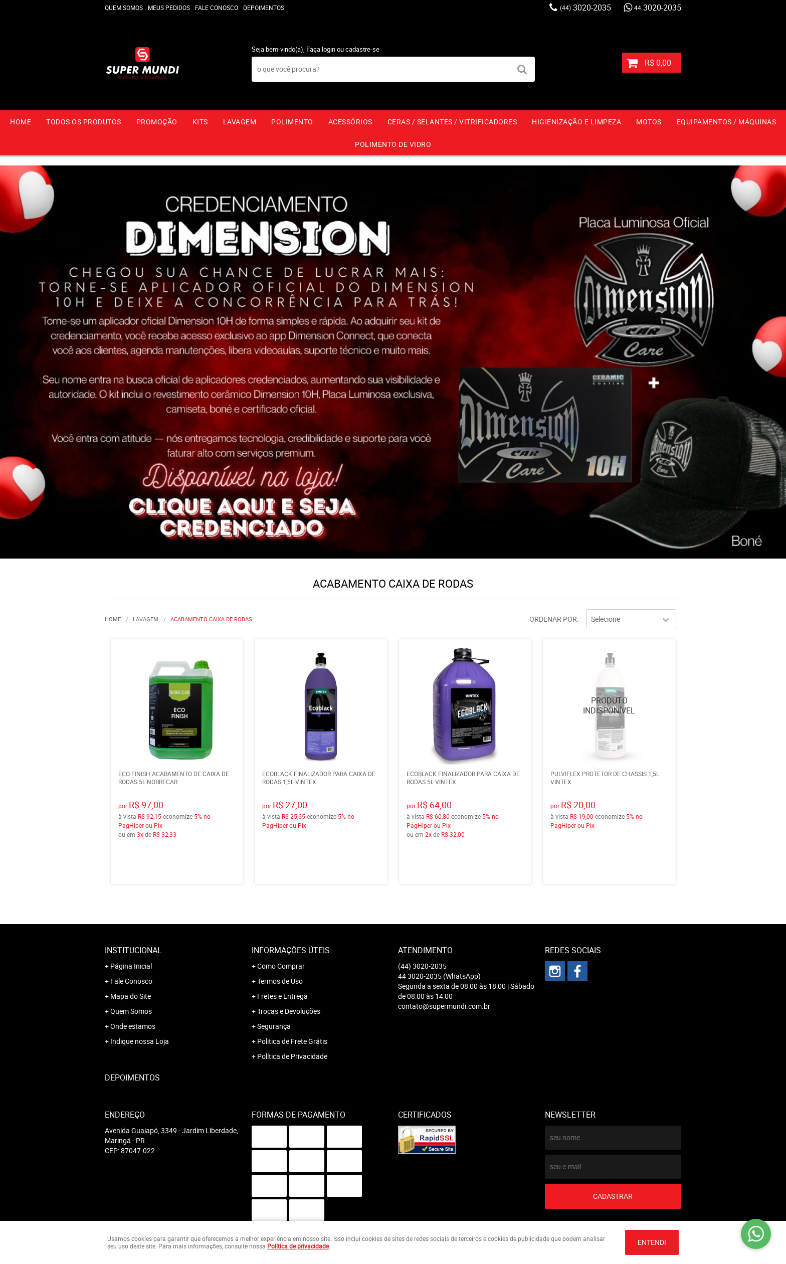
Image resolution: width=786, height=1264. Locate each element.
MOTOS (649, 121)
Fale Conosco (216, 8)
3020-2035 (585, 7)
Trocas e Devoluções (288, 1011)
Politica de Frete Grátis (292, 1041)
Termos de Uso (280, 981)
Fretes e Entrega (282, 996)
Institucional (133, 950)
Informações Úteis (291, 950)
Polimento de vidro (393, 144)
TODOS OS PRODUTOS (83, 121)
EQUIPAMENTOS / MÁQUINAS (726, 121)
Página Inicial (131, 966)
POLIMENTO (292, 121)
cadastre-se (362, 49)
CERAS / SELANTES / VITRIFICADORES (452, 121)
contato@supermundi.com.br (444, 1006)
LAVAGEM (240, 121)
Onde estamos (132, 1026)
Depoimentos (263, 8)
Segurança (274, 1026)
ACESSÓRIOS (350, 121)
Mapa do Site (130, 996)
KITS (200, 121)
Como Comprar (281, 966)
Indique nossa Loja (139, 1041)
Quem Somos (124, 8)
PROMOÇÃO (156, 121)
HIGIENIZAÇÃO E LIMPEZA (576, 121)
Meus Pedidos (169, 8)
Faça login (320, 49)
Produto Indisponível (609, 706)
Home (20, 121)
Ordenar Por (553, 619)
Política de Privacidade (292, 1056)
